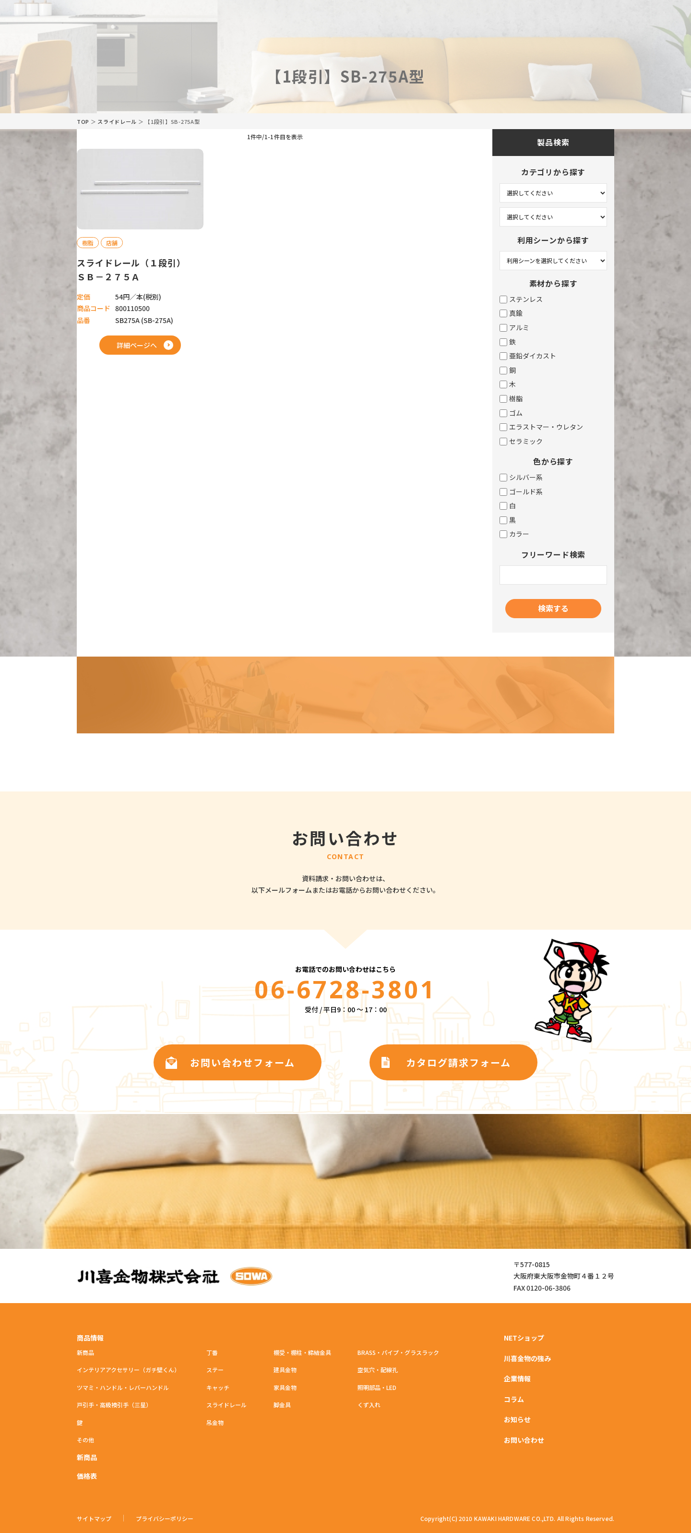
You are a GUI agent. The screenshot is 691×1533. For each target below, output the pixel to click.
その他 (85, 1440)
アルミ (514, 327)
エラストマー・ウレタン (541, 426)
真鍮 (511, 313)
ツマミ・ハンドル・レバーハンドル (123, 1387)
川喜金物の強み (527, 1358)
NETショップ (524, 1337)
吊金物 (215, 1422)
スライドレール (117, 121)
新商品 (85, 1352)
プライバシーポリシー (164, 1518)
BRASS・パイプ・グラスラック (398, 1352)
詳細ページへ (137, 345)
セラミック (521, 441)
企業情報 (517, 1378)
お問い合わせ (524, 1440)
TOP (83, 121)
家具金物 (285, 1387)
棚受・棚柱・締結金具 (302, 1352)
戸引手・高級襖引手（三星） (114, 1405)
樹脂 (511, 398)
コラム (514, 1399)
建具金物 (285, 1369)
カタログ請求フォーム (458, 1062)
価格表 (87, 1476)
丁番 (212, 1352)
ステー (215, 1369)
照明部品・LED (376, 1387)
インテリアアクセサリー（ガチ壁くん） (128, 1369)
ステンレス (521, 299)
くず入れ (369, 1405)
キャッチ (217, 1387)
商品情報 (90, 1337)
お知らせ (517, 1419)
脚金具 (282, 1405)
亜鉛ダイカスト (528, 355)
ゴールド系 (521, 491)
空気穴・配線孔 (377, 1369)
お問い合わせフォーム (242, 1062)
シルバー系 (521, 477)
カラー (514, 534)
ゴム (511, 413)
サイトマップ (94, 1518)
